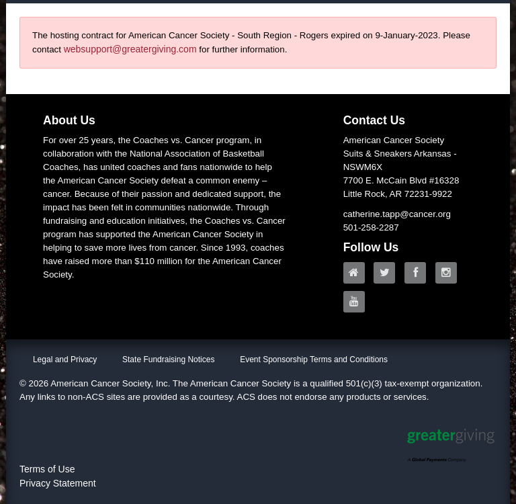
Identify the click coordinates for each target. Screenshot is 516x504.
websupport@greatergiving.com (130, 49)
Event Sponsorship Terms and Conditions (314, 359)
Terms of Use (47, 469)
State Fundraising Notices (168, 359)
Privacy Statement (57, 483)
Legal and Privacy (65, 359)
